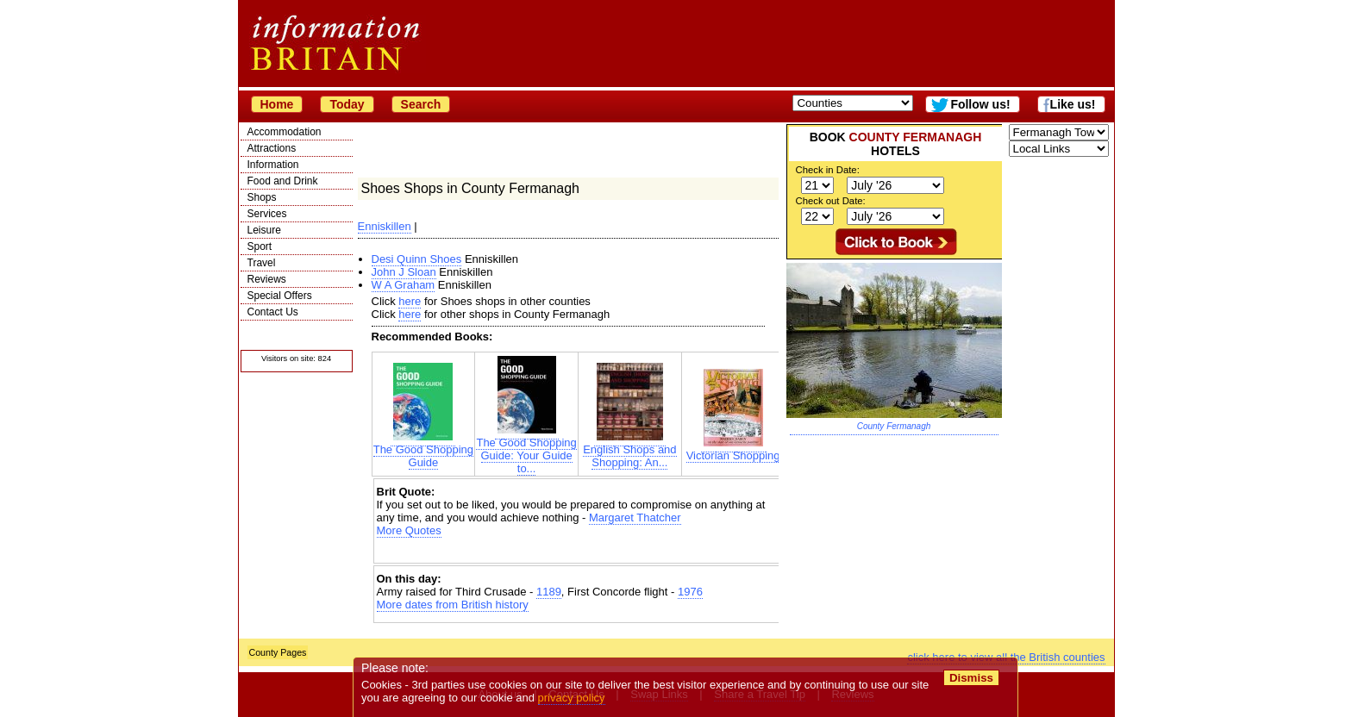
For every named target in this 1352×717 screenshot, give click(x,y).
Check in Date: (828, 170)
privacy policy (571, 697)
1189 (548, 591)
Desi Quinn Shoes (417, 259)
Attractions (272, 148)
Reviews (266, 279)
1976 (690, 591)
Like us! (1073, 104)
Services (267, 214)
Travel (261, 263)
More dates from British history (453, 604)
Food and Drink (282, 181)
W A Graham (403, 284)
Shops (262, 197)
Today (346, 104)
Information (273, 165)
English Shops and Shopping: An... (629, 451)
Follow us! (980, 104)
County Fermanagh (894, 426)
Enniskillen (384, 226)
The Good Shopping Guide (423, 451)
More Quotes (409, 530)
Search (421, 104)
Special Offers (279, 296)
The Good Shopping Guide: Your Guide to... (526, 450)
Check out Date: (831, 201)
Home (277, 104)
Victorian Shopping (733, 450)
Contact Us (272, 312)
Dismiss (971, 677)
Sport (259, 246)
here (409, 301)
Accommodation (284, 132)
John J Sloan (404, 271)
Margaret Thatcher (635, 517)
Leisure (264, 230)
